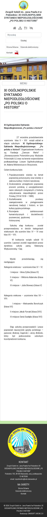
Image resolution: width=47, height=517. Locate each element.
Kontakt (10, 53)
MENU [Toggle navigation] (23, 83)
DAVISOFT (31, 514)
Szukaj (23, 40)
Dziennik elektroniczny (29, 47)
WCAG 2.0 (39, 514)
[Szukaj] (23, 34)
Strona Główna (12, 47)
